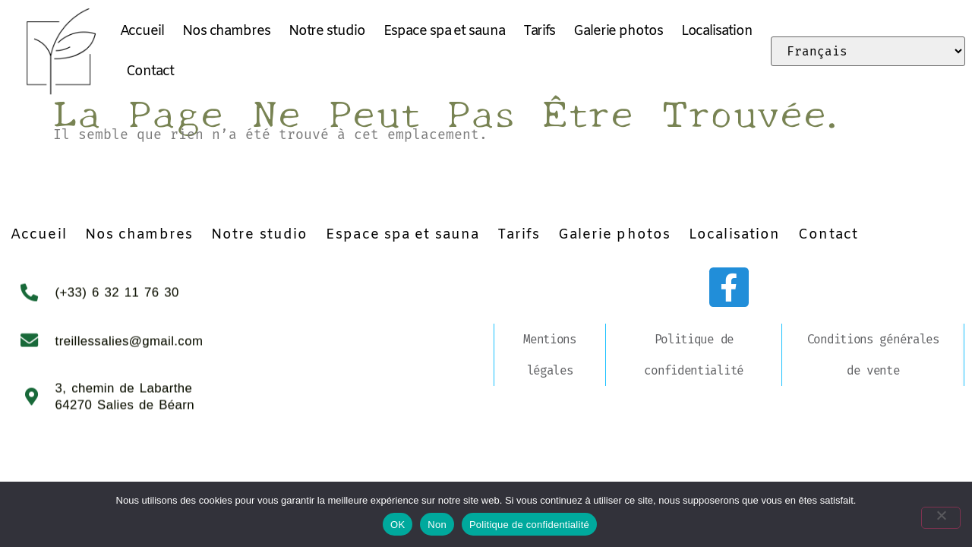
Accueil (142, 31)
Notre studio (327, 31)
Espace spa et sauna (444, 31)
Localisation (717, 31)
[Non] (948, 513)
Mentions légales (549, 355)
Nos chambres (226, 31)
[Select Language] (868, 51)
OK (397, 524)
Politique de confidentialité (693, 355)
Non (437, 524)
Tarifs (539, 31)
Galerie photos (618, 31)
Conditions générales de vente (873, 355)
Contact (150, 71)
